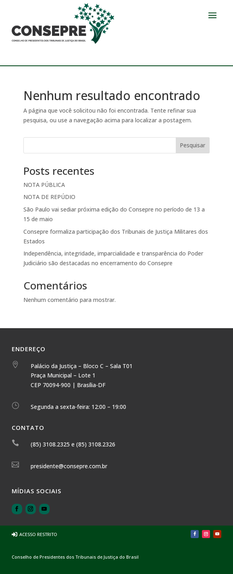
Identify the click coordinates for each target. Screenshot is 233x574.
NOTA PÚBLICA (44, 185)
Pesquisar (192, 145)
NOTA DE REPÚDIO (49, 197)
